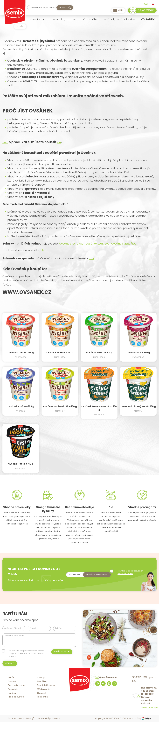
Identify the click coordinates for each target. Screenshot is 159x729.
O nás (11, 685)
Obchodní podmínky (49, 725)
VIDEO (5, 142)
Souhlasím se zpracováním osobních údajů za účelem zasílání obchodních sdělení (27, 657)
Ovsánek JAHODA (97, 244)
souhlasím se (129, 574)
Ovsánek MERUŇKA (123, 244)
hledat (63, 7)
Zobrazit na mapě (149, 715)
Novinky (12, 688)
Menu (117, 10)
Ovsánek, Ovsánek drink (119, 19)
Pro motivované (16, 692)
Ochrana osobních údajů (21, 725)
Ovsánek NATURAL (71, 244)
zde (42, 250)
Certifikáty (42, 688)
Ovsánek (41, 700)
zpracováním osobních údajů (129, 574)
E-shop (41, 685)
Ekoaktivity (13, 696)
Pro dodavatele (16, 704)
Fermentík (42, 704)
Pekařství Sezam (46, 692)
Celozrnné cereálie (84, 19)
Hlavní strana (38, 19)
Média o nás (43, 696)
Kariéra (12, 700)
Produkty (59, 19)
